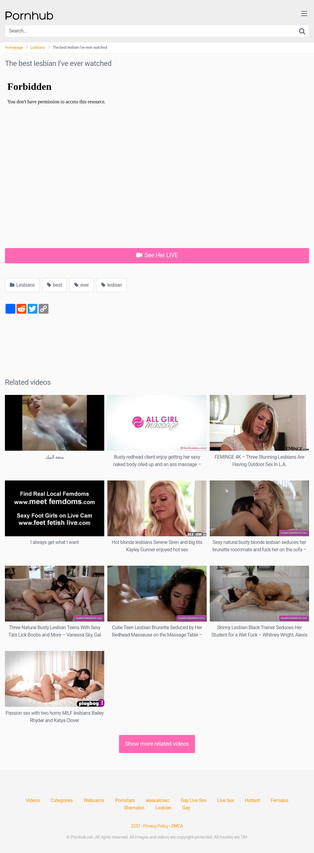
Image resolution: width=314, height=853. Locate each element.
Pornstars (125, 800)
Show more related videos (157, 743)
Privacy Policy (155, 826)
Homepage (14, 47)
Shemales (134, 808)
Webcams (94, 800)
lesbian (111, 285)
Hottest (252, 800)
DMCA (177, 826)
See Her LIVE (157, 255)
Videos (33, 800)
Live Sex (225, 800)
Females (279, 800)
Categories (62, 800)
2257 (135, 826)
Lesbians (38, 47)
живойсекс (158, 800)
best (54, 285)
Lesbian (163, 808)
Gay (186, 808)
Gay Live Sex (193, 800)
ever (81, 285)
